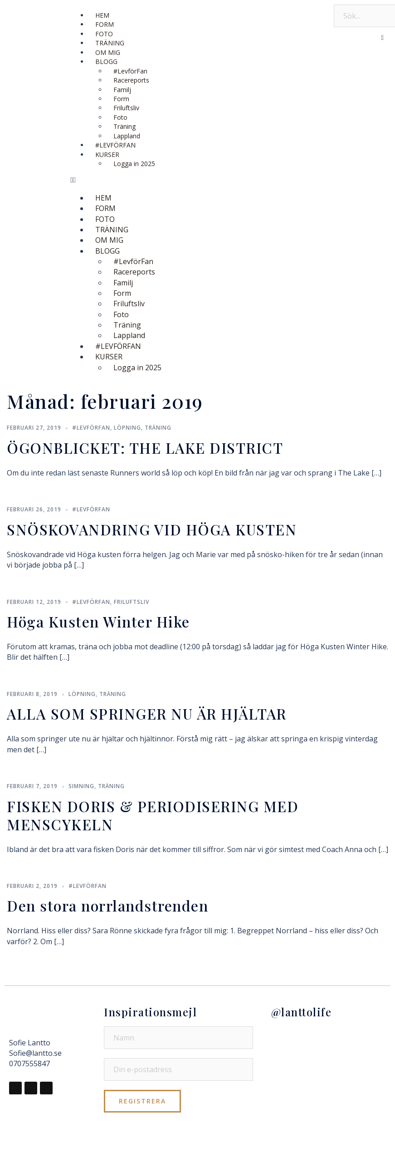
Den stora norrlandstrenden (107, 905)
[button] (197, 180)
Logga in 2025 (134, 163)
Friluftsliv (131, 602)
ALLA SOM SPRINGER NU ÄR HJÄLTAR (147, 713)
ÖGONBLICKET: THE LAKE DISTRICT (145, 447)
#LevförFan (91, 427)
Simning (81, 786)
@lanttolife (301, 1012)
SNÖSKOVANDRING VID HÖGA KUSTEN (152, 529)
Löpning (127, 427)
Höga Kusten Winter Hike (98, 621)
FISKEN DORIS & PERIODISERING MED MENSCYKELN (152, 815)
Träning (158, 427)
